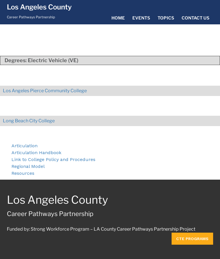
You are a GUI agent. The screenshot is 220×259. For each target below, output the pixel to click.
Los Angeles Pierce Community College (45, 90)
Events (141, 18)
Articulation (24, 145)
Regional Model (28, 166)
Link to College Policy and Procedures (53, 159)
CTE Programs (192, 238)
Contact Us (195, 18)
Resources (22, 173)
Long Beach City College (29, 120)
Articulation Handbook (36, 152)
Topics (166, 18)
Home (118, 18)
